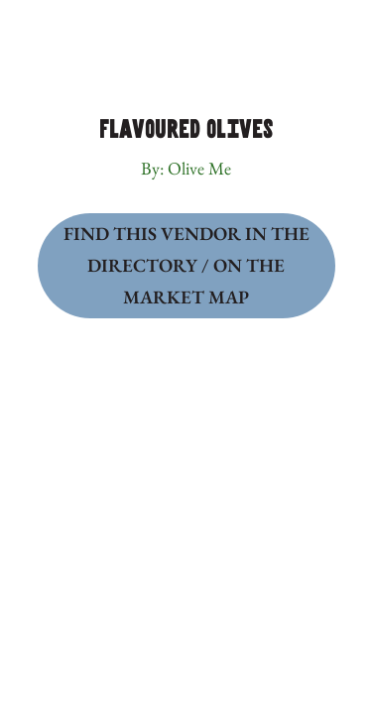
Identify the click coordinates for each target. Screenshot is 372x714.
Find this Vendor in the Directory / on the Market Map (186, 264)
